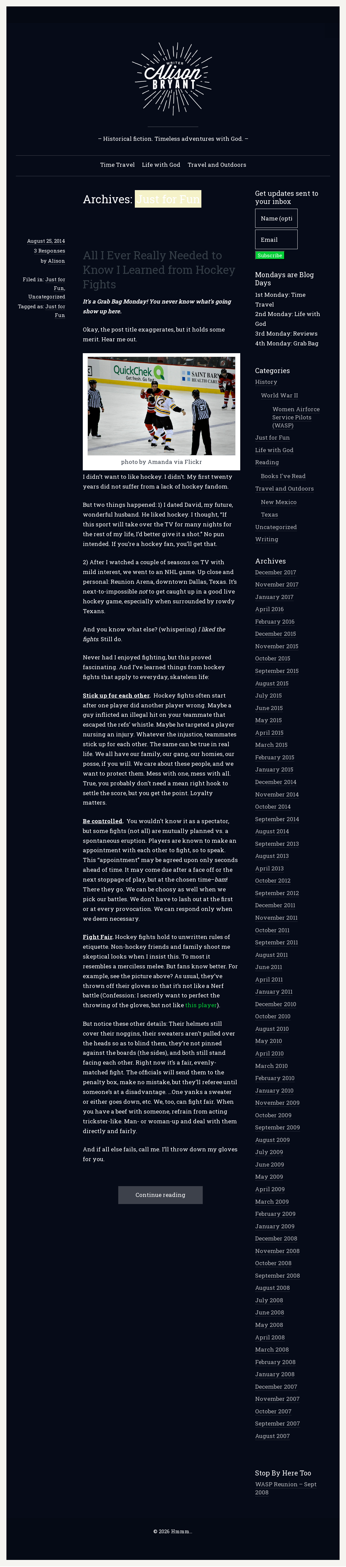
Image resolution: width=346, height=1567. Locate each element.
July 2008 (269, 1300)
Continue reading (160, 1195)
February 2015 (274, 757)
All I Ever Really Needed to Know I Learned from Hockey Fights (159, 270)
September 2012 (277, 893)
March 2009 (272, 1202)
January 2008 (275, 1374)
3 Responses (49, 250)
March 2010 (271, 1066)
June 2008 (269, 1312)
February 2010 (275, 1078)
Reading (267, 462)
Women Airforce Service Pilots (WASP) (296, 417)
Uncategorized (46, 296)
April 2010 (269, 1053)
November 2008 (277, 1251)
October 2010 (273, 1016)
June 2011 (268, 967)
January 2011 (274, 992)
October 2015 (272, 658)
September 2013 (277, 844)
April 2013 (269, 868)
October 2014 (273, 807)
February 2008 (275, 1362)
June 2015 (269, 708)
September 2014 (277, 819)
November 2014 (277, 795)
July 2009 (269, 1152)
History (266, 382)
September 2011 (276, 942)
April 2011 (269, 980)
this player (201, 1005)
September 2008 (277, 1276)
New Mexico (279, 502)
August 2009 (272, 1140)
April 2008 (270, 1337)
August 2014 (272, 831)
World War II (279, 395)
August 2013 (272, 856)
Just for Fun (272, 438)
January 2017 (274, 597)
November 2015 (276, 646)
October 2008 (273, 1263)
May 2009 (269, 1177)
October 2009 (273, 1115)
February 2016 (275, 622)
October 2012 (273, 881)
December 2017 (275, 572)
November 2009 (277, 1103)
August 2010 (272, 1029)
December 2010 (275, 1004)
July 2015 (268, 696)
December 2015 (275, 634)
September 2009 (277, 1127)
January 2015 (274, 770)
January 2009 (275, 1226)
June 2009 (269, 1165)
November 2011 (276, 918)
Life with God (161, 165)
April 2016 (269, 609)
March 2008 (272, 1350)
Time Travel (117, 165)
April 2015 (269, 733)
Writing (266, 539)
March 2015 (271, 745)
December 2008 (276, 1239)
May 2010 (268, 1041)
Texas (269, 515)
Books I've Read (283, 476)
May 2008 (269, 1325)
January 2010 (274, 1091)
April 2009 (270, 1189)
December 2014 (276, 782)
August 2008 (272, 1288)
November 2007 (277, 1399)
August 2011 (271, 955)
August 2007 (272, 1436)
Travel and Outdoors (217, 165)
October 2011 (272, 930)
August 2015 (272, 683)
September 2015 (277, 671)
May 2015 (268, 720)
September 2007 (277, 1424)
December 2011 (275, 905)
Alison (56, 261)
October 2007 (273, 1411)
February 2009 (275, 1214)
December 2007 (276, 1387)
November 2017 (277, 585)
